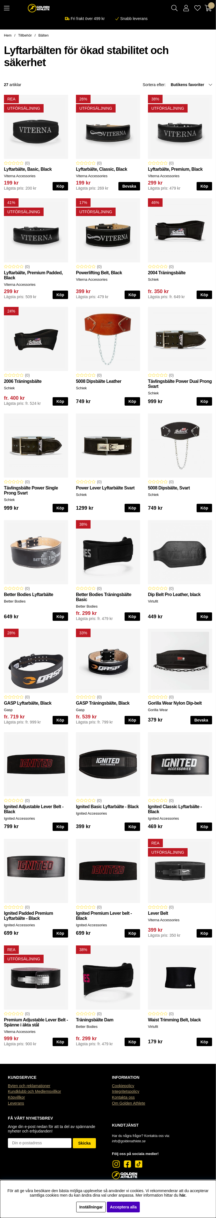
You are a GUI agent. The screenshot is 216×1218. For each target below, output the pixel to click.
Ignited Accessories (19, 818)
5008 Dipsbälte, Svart (169, 488)
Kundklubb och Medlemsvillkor (34, 1091)
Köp (60, 186)
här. (182, 1195)
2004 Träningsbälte (167, 272)
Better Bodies (15, 601)
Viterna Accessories (19, 176)
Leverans (16, 1103)
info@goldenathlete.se (129, 1141)
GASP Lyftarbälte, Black (27, 703)
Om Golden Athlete (128, 1103)
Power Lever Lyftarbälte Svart (105, 488)
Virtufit (153, 601)
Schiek (153, 279)
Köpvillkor (16, 1097)
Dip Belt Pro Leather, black (174, 594)
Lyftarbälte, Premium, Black (175, 169)
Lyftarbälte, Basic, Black (28, 169)
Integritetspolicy (125, 1091)
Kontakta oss (123, 1097)
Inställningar (91, 1207)
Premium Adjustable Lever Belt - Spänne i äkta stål (36, 1022)
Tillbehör (25, 35)
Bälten (44, 35)
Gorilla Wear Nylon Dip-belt (175, 703)
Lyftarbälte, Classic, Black (101, 169)
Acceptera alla (123, 1207)
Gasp (8, 710)
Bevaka (129, 186)
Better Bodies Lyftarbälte (28, 594)
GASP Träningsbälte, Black (102, 703)
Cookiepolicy (123, 1086)
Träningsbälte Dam (94, 1019)
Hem (8, 35)
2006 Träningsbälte (23, 381)
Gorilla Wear (158, 710)
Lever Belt (158, 913)
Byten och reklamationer (29, 1086)
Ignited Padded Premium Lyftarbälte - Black (28, 916)
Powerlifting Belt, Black (99, 272)
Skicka (84, 1143)
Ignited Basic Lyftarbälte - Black (107, 806)
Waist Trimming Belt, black (174, 1019)
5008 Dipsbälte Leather (98, 381)
